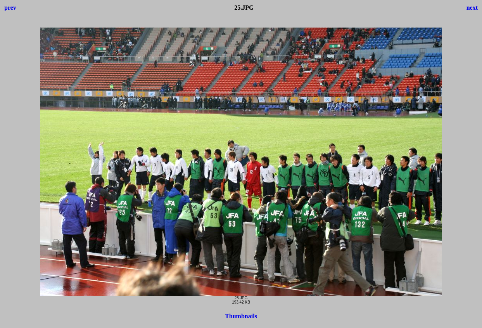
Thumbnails (241, 316)
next (472, 7)
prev (10, 7)
